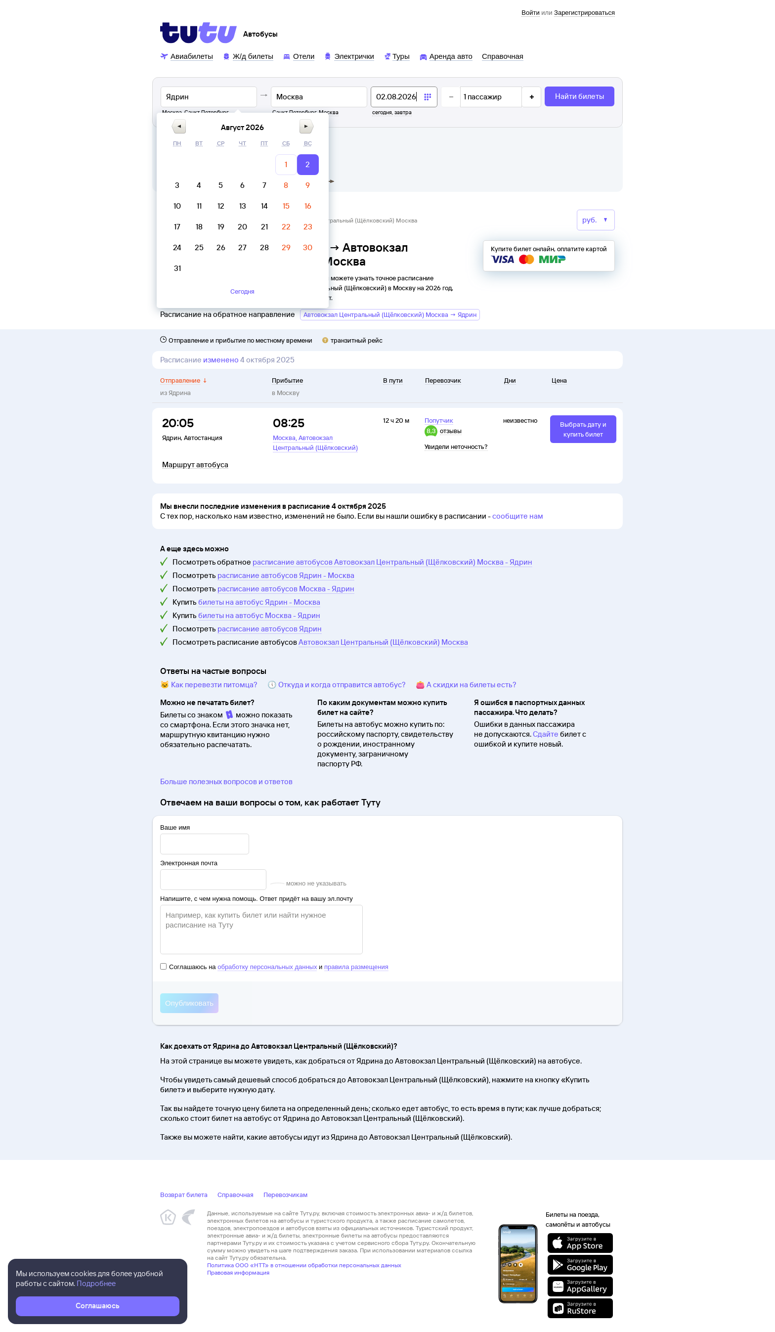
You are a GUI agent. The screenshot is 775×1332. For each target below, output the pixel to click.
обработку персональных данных (267, 967)
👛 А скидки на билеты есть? (466, 684)
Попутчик (439, 420)
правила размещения (356, 967)
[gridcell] (448, 164)
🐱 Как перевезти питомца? (209, 684)
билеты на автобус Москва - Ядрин (259, 615)
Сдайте (546, 734)
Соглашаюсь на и (274, 967)
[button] (340, 126)
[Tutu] (198, 32)
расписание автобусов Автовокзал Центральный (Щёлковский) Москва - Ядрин (392, 562)
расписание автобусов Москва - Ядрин (285, 588)
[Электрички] (349, 55)
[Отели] (298, 55)
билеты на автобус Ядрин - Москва (259, 602)
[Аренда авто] (446, 55)
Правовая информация (238, 1272)
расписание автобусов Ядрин (269, 628)
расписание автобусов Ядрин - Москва (285, 575)
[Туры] (397, 55)
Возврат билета (184, 1195)
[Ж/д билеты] (247, 55)
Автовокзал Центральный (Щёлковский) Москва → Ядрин (389, 314)
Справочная (235, 1195)
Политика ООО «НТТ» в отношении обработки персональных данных (304, 1265)
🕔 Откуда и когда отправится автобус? (336, 684)
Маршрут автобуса (195, 465)
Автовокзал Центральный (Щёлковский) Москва (383, 642)
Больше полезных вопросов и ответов (226, 781)
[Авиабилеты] (186, 55)
